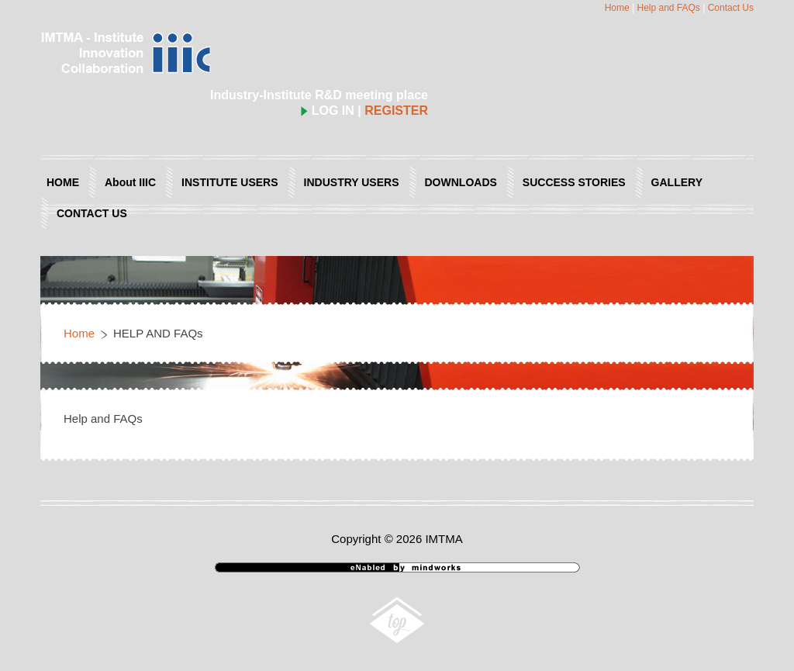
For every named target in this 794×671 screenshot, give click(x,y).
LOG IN (327, 110)
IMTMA (443, 538)
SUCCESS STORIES (574, 182)
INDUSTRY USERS (351, 182)
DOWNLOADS (461, 182)
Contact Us (731, 7)
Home (617, 7)
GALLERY (677, 182)
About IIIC (130, 182)
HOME (63, 182)
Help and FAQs (668, 7)
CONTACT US (92, 213)
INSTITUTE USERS (229, 182)
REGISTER (396, 110)
